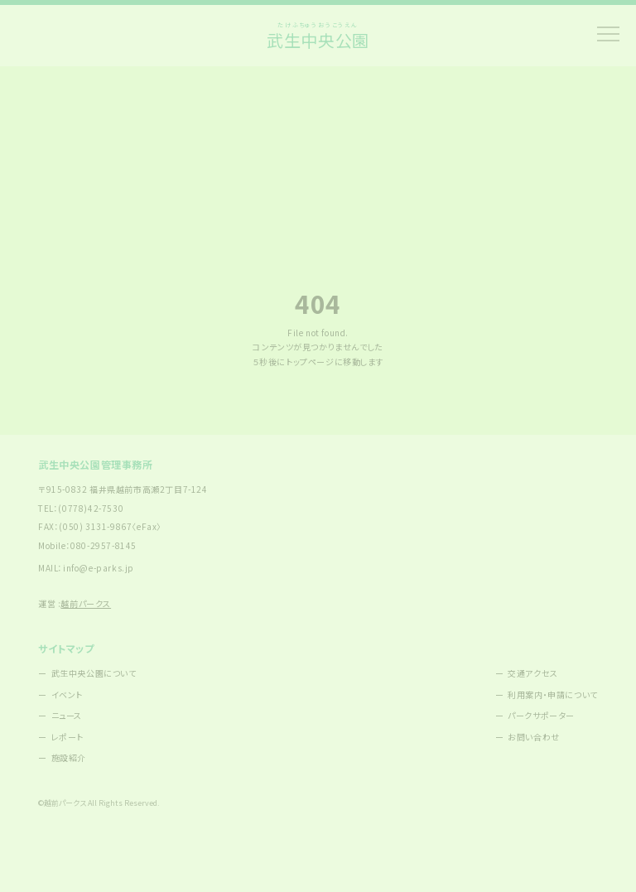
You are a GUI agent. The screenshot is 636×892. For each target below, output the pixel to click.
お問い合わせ (534, 736)
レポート (67, 736)
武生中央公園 (318, 35)
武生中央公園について (94, 673)
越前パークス (85, 603)
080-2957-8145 (103, 545)
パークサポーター (541, 715)
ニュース (66, 715)
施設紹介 (68, 757)
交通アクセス (533, 673)
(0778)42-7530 (90, 508)
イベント (67, 694)
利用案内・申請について (553, 694)
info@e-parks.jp (98, 568)
